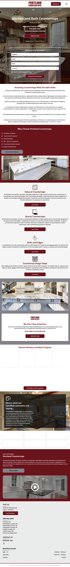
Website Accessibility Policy (55, 565)
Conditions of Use (32, 565)
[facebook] (4, 543)
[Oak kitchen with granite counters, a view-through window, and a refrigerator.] (10, 359)
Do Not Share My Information (22, 565)
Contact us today (54, 122)
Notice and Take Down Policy (43, 565)
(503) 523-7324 (8, 540)
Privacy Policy (12, 565)
